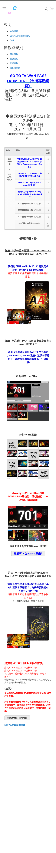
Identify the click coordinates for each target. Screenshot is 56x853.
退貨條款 (14, 63)
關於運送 (14, 58)
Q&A (12, 40)
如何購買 (14, 31)
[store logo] (21, 10)
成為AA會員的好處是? (20, 35)
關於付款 (14, 54)
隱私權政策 (15, 67)
